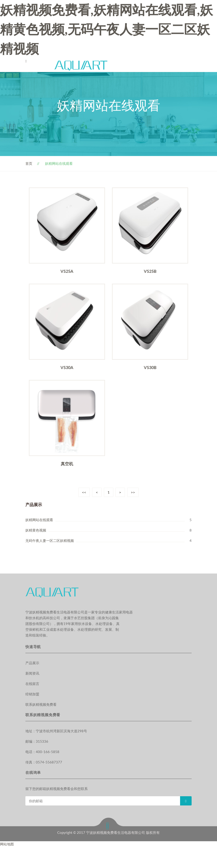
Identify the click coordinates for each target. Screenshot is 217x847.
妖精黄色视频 (35, 530)
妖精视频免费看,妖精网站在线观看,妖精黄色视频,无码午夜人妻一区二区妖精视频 (106, 29)
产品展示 (32, 663)
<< (84, 492)
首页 (28, 163)
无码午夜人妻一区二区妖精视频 (49, 540)
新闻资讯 (32, 673)
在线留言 (32, 684)
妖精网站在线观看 (39, 520)
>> (133, 492)
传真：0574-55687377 (43, 762)
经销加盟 (32, 694)
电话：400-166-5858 (42, 752)
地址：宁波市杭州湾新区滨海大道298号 (56, 731)
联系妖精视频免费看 (41, 704)
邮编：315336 (36, 741)
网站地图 (7, 844)
